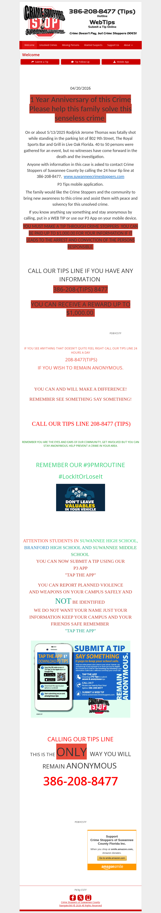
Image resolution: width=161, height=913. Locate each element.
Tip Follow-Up (80, 61)
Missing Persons (70, 45)
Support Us (113, 45)
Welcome (29, 45)
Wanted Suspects (93, 45)
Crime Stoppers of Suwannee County (80, 902)
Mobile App (121, 61)
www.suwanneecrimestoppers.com (94, 176)
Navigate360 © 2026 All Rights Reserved (80, 905)
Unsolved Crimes (48, 45)
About (128, 45)
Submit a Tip (39, 61)
